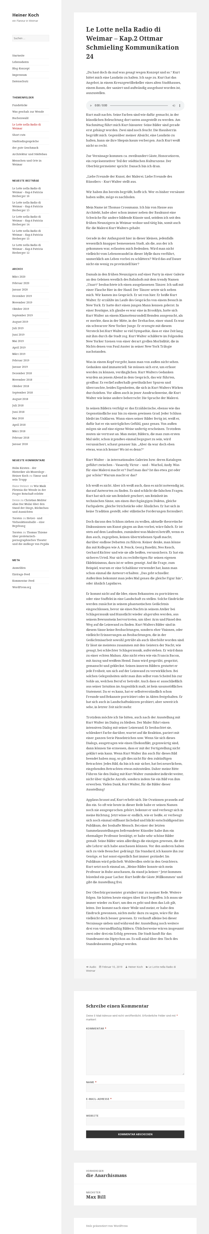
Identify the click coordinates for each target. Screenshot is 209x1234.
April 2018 (19, 424)
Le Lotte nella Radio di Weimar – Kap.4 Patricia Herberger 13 (27, 234)
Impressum (19, 75)
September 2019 (22, 315)
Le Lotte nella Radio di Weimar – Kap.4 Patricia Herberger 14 (27, 220)
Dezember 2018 (22, 373)
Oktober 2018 (20, 386)
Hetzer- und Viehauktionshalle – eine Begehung (28, 522)
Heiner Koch (25, 15)
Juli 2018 (18, 405)
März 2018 (18, 431)
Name (91, 1082)
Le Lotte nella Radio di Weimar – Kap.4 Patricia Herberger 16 (27, 192)
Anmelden (19, 568)
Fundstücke (19, 105)
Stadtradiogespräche (25, 141)
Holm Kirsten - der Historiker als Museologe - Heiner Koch (29, 471)
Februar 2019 (20, 360)
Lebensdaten (20, 62)
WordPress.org (21, 587)
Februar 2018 (20, 437)
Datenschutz (20, 81)
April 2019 (19, 347)
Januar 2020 (20, 289)
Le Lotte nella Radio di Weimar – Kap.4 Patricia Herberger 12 (27, 248)
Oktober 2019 (20, 309)
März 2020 (18, 276)
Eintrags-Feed (21, 574)
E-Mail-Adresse (99, 1099)
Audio (92, 967)
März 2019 (18, 354)
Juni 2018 (18, 412)
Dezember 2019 (22, 296)
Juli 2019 (18, 328)
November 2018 (22, 379)
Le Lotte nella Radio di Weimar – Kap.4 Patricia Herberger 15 (27, 206)
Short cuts (18, 134)
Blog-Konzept (20, 68)
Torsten (17, 518)
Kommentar (96, 1028)
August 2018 (20, 399)
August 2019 (20, 321)
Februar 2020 (20, 283)
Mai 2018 (18, 418)
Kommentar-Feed (23, 580)
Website (92, 1115)
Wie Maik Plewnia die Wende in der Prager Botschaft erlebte (29, 489)
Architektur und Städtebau (29, 154)
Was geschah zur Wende (28, 111)
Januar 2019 (20, 366)
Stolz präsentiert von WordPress (107, 1226)
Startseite (18, 55)
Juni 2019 (18, 334)
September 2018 (22, 392)
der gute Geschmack (25, 147)
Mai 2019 (18, 341)
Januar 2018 (20, 444)
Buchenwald (20, 118)
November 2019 (22, 302)
